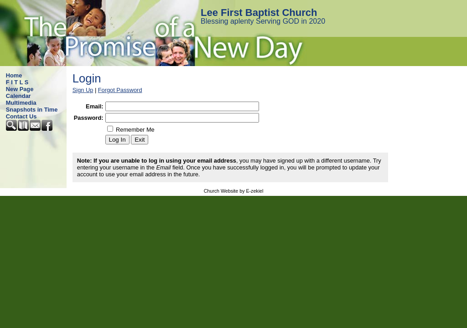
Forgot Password (120, 90)
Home (14, 75)
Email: (94, 106)
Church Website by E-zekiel (234, 191)
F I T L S (17, 82)
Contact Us (21, 116)
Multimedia (21, 102)
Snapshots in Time (32, 109)
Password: (89, 117)
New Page (19, 89)
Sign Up (83, 90)
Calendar (18, 95)
